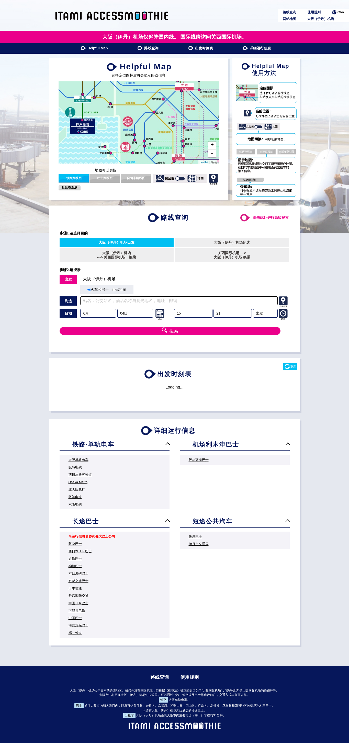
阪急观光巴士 (199, 460)
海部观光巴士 (78, 625)
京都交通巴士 (78, 581)
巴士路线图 (104, 178)
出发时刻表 (200, 48)
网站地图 (289, 19)
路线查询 (289, 12)
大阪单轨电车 (78, 460)
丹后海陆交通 (78, 596)
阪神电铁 (75, 497)
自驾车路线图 (136, 178)
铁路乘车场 (69, 188)
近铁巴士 (75, 559)
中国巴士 (75, 618)
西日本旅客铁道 (80, 475)
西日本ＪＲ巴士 (80, 551)
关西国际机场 (226, 37)
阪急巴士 (75, 544)
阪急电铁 (75, 467)
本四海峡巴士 (78, 573)
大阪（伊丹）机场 (320, 19)
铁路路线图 (74, 178)
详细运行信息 (257, 48)
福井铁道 (75, 633)
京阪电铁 (75, 504)
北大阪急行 (77, 489)
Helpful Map (94, 48)
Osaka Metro (78, 482)
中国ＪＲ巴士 (78, 603)
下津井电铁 (77, 610)
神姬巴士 (75, 566)
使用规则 (314, 12)
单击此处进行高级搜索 (271, 218)
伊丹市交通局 (199, 544)
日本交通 (75, 588)
